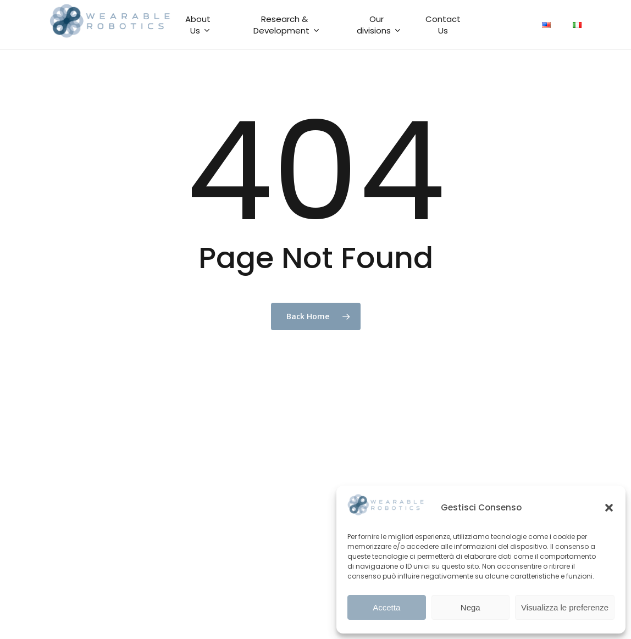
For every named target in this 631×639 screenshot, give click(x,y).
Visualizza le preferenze (564, 607)
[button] (609, 507)
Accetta (386, 607)
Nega (470, 607)
